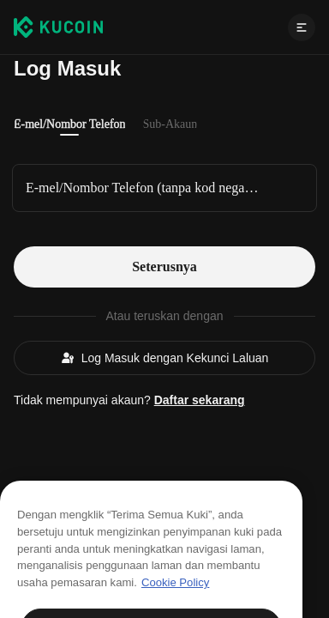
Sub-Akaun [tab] (170, 124)
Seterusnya (164, 266)
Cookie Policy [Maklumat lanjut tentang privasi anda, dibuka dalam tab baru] (175, 595)
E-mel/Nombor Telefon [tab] (70, 124)
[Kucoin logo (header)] (58, 26)
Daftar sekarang (199, 400)
